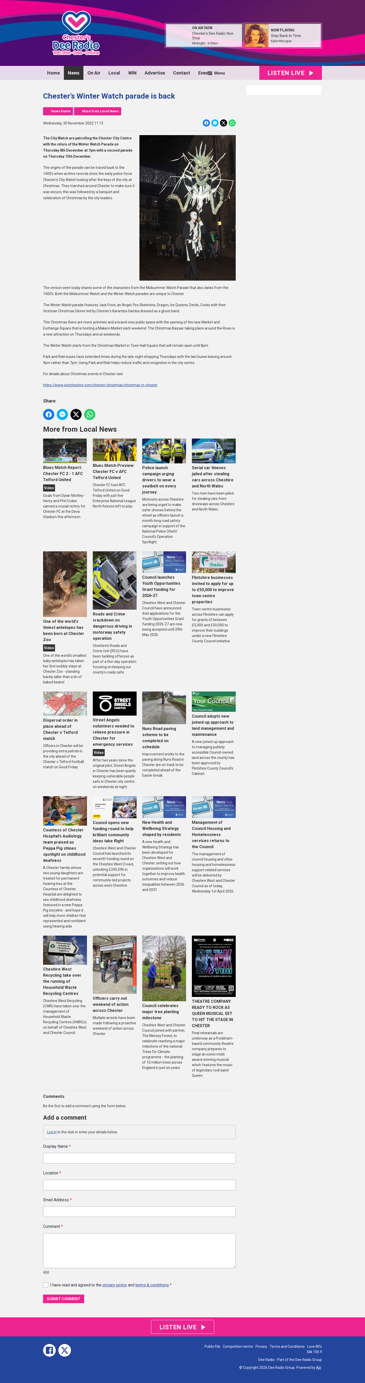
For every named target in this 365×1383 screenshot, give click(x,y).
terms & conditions (152, 1285)
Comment (53, 1226)
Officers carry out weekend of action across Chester (115, 974)
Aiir (318, 1368)
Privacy (261, 1346)
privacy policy (115, 1285)
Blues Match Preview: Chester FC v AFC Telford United (115, 459)
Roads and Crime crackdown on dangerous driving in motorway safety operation (115, 596)
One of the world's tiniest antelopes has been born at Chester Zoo (65, 596)
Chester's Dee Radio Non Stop (212, 35)
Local (114, 73)
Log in (52, 1132)
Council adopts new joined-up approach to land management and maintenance (214, 714)
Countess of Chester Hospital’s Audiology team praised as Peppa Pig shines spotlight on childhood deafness (65, 829)
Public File (212, 1346)
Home (53, 73)
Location (52, 1173)
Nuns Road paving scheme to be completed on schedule (164, 721)
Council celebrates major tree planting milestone (164, 978)
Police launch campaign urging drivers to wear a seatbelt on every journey (164, 466)
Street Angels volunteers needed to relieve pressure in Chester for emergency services (115, 719)
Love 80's (314, 1346)
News (73, 73)
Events (205, 73)
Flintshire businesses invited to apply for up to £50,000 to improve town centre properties (214, 577)
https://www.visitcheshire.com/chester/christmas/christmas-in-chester (100, 385)
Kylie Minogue (281, 41)
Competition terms (238, 1346)
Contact (181, 73)
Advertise (155, 73)
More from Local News (100, 111)
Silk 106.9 (314, 1352)
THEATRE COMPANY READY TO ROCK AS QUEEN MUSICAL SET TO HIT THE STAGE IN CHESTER (214, 982)
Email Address (57, 1199)
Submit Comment (63, 1299)
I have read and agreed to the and (111, 1285)
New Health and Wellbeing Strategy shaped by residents (164, 816)
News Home (60, 111)
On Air (93, 73)
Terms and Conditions (287, 1346)
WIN (132, 73)
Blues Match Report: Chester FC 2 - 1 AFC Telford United (65, 460)
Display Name (57, 1146)
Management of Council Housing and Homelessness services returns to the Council (214, 822)
